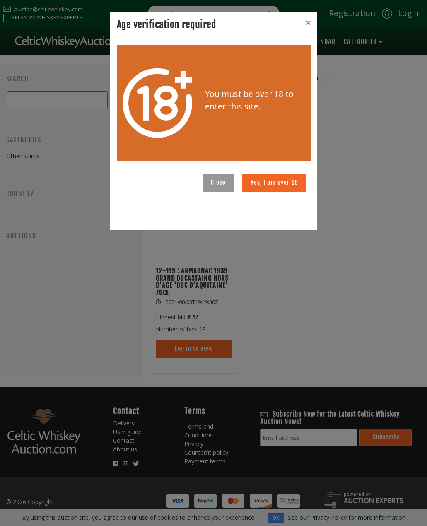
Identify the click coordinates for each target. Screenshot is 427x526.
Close (218, 182)
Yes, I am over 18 (274, 182)
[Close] (308, 23)
